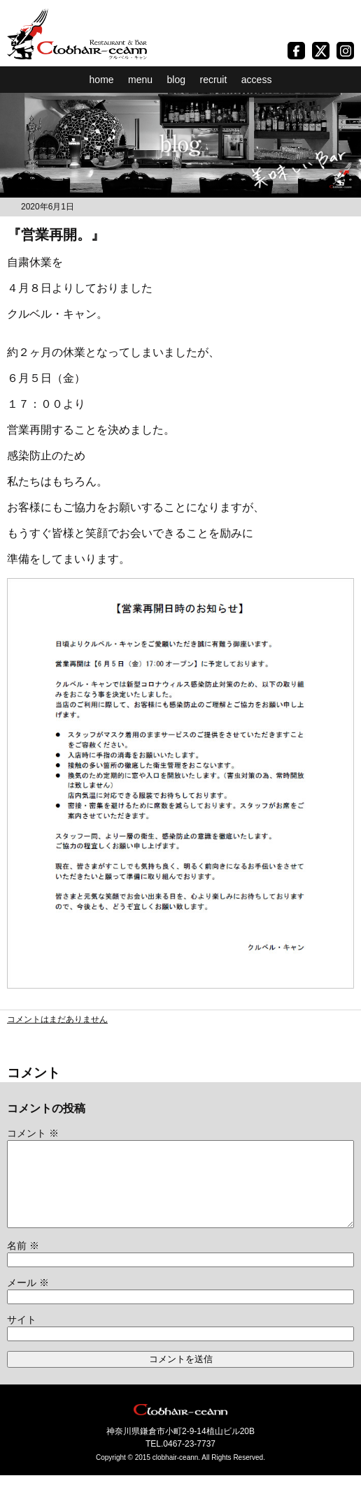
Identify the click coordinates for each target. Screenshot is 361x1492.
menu (140, 79)
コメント (33, 1133)
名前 (23, 1262)
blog (176, 79)
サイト (21, 1336)
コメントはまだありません (57, 1019)
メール (28, 1299)
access (256, 79)
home (102, 79)
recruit (213, 79)
